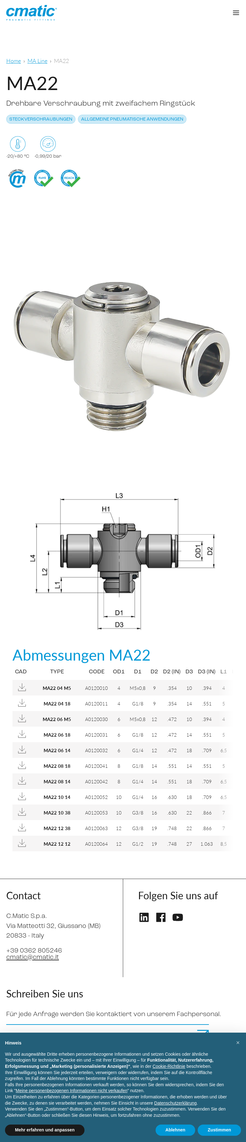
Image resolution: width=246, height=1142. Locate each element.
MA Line (37, 61)
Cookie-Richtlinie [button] (168, 1066)
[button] (238, 1043)
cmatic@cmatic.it (32, 957)
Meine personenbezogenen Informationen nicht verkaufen (72, 1090)
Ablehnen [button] (176, 1129)
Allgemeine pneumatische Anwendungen (132, 119)
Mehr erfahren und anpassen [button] (45, 1129)
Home (13, 61)
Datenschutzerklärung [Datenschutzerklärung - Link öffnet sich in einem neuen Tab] (175, 1103)
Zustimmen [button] (219, 1129)
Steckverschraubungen (40, 119)
